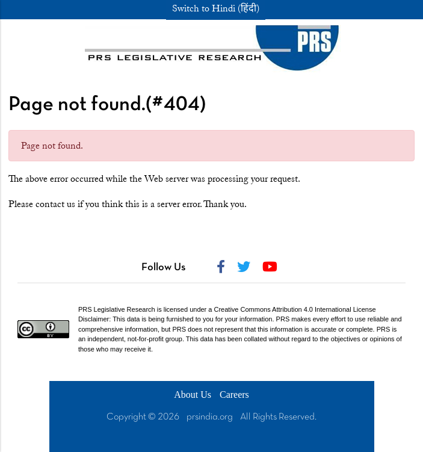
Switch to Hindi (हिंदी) (215, 8)
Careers (234, 394)
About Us (192, 394)
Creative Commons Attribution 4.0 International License (295, 309)
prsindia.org (210, 417)
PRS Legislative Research (116, 309)
